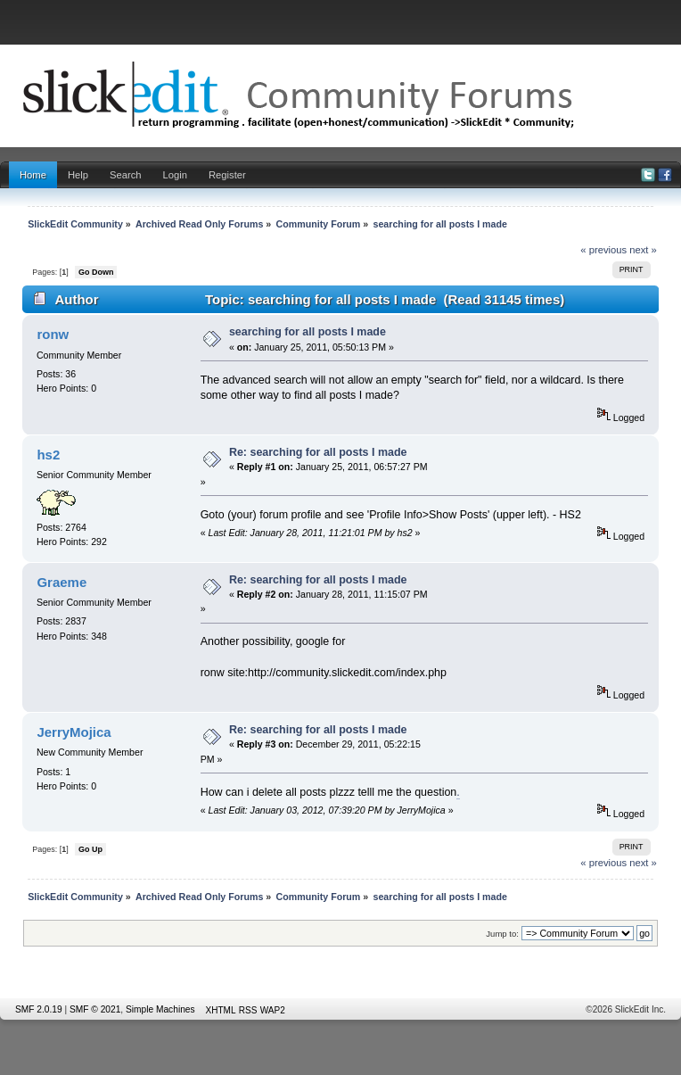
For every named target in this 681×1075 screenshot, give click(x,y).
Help (78, 175)
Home (33, 175)
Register (227, 175)
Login (175, 175)
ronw (53, 334)
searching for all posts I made (307, 332)
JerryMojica (74, 732)
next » (643, 249)
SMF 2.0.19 (38, 1009)
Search (126, 175)
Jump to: (502, 934)
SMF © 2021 (95, 1009)
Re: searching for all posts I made (318, 452)
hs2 (48, 454)
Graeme (61, 582)
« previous (603, 249)
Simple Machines (160, 1009)
